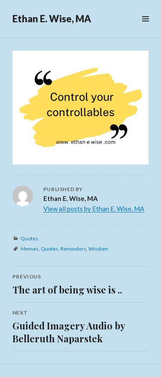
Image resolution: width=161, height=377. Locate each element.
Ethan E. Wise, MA (51, 18)
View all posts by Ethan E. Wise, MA (93, 208)
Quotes (29, 238)
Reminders (73, 248)
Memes (30, 248)
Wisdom (98, 248)
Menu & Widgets (145, 28)
